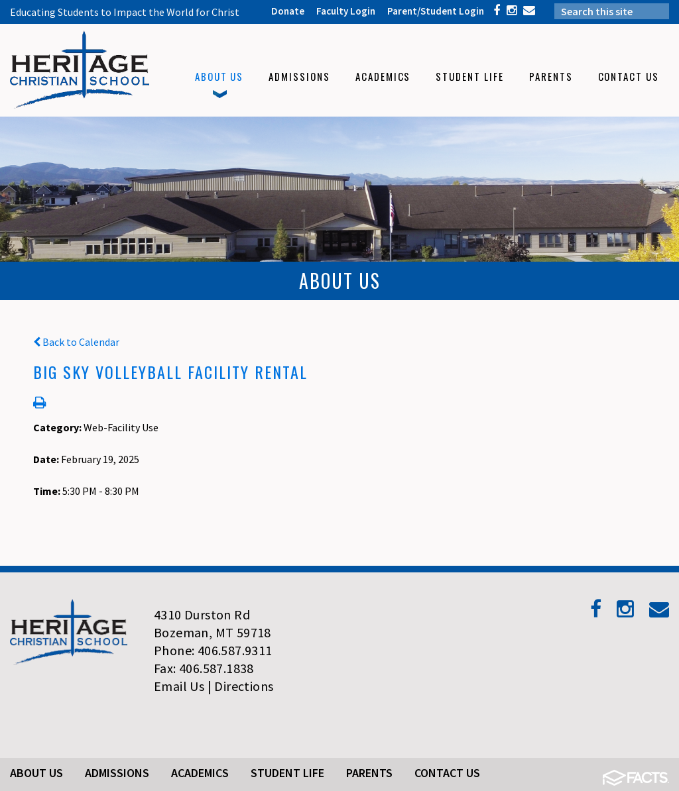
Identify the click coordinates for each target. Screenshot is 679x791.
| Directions (241, 686)
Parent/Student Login (435, 11)
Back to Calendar (76, 341)
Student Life (287, 772)
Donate (287, 11)
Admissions (117, 772)
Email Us (179, 686)
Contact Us (447, 772)
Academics (200, 772)
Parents (369, 772)
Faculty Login (345, 11)
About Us (36, 772)
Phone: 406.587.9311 (213, 650)
